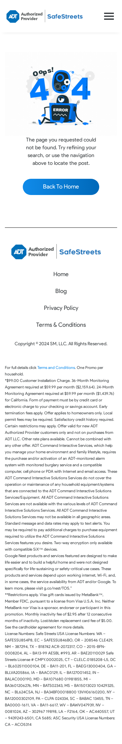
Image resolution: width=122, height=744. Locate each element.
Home (61, 274)
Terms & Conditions (61, 324)
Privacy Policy (61, 307)
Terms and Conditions (56, 367)
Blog (61, 291)
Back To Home (61, 186)
